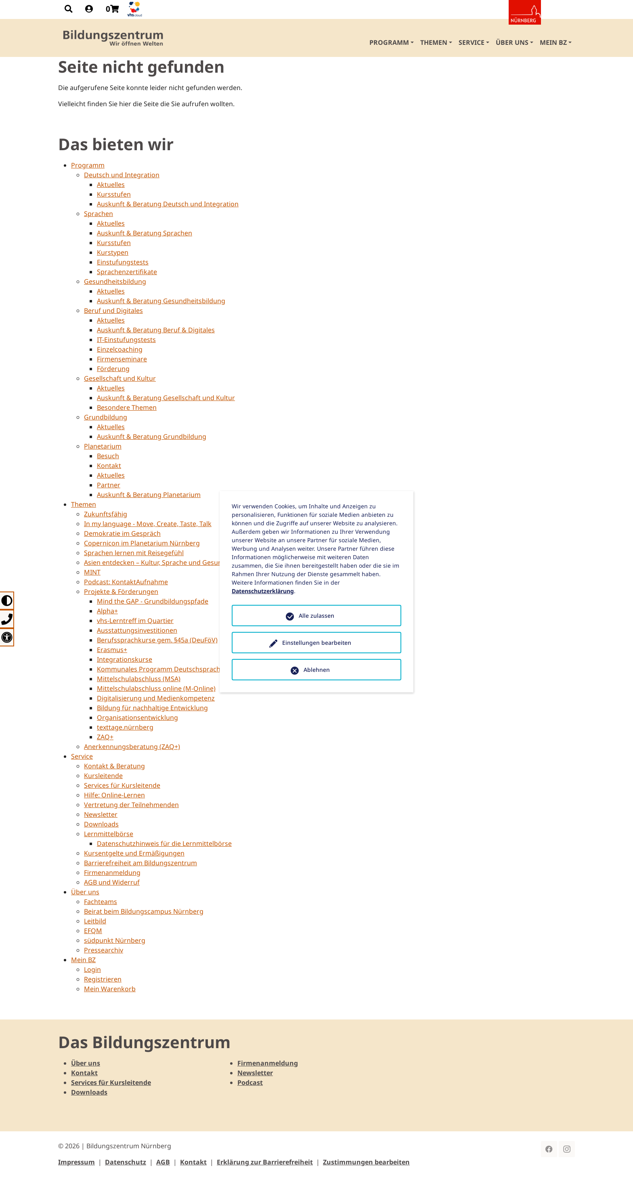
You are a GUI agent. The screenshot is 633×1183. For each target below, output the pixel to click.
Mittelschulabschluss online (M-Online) (156, 688)
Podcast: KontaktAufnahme (126, 581)
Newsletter (100, 814)
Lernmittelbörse (108, 833)
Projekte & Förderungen (121, 591)
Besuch (108, 455)
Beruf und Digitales (113, 310)
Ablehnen (317, 669)
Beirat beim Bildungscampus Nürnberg (143, 911)
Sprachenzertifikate (127, 271)
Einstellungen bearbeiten (316, 642)
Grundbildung (105, 417)
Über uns (85, 891)
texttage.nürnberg (125, 727)
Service (82, 756)
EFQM (93, 930)
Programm (88, 165)
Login (92, 969)
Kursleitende (103, 775)
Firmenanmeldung (112, 872)
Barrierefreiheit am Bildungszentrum (140, 862)
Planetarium (103, 446)
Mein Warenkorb (110, 988)
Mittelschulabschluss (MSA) (138, 678)
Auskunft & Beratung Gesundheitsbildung (161, 300)
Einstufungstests (123, 262)
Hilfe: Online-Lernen (114, 795)
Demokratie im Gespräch (122, 533)
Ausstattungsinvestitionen (137, 630)
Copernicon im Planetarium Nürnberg (142, 543)
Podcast (250, 1082)
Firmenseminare (122, 358)
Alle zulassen (316, 615)
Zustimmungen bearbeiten (366, 1162)
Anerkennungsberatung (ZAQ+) (132, 746)
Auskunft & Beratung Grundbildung (151, 436)
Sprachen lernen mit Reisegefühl (134, 552)
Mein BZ (83, 959)
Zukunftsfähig (105, 514)
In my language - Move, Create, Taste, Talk (148, 523)
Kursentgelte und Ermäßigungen (134, 853)
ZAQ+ (105, 736)
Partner (108, 484)
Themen (83, 504)
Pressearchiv (103, 950)
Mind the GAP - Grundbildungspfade (152, 601)
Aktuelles (111, 184)
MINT (92, 572)
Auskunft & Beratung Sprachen (144, 233)
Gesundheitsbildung (115, 281)
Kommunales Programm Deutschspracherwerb (170, 669)
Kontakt (109, 465)
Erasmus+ (112, 649)
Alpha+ (107, 610)
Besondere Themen (127, 407)
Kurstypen (112, 252)
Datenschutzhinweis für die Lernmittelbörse (164, 843)
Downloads (101, 824)
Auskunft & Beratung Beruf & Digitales (156, 329)
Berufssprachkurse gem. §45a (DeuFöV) (157, 640)
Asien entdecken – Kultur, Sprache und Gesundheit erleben (173, 562)
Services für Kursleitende (122, 785)
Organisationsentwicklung (137, 717)
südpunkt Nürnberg (114, 940)
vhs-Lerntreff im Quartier (135, 620)
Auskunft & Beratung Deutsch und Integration (168, 203)
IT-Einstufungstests (126, 339)
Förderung (113, 368)
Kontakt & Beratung (114, 765)
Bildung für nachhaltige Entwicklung (152, 707)
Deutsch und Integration (121, 174)
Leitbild (95, 921)
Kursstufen (114, 194)
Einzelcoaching (120, 349)
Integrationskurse (124, 659)
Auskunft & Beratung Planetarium (149, 494)
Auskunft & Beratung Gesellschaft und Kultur (166, 397)
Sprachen (98, 213)
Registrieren (103, 979)
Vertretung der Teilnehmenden (131, 804)
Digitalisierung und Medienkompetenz (156, 698)
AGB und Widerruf (112, 882)
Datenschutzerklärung (263, 591)
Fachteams (100, 901)
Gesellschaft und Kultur (120, 378)
